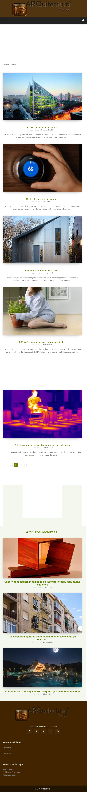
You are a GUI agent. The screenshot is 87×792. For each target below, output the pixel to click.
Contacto (6, 750)
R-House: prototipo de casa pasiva (42, 270)
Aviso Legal (7, 769)
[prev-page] (5, 465)
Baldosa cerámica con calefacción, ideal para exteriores (42, 445)
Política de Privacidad (11, 772)
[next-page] (26, 465)
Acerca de (7, 753)
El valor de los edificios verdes (42, 127)
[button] (4, 20)
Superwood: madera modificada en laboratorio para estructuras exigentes (42, 583)
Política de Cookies (10, 775)
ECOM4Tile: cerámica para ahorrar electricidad (42, 342)
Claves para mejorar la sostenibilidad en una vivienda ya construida (42, 638)
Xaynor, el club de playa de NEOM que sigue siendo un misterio (42, 691)
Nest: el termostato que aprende (42, 199)
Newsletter (7, 747)
